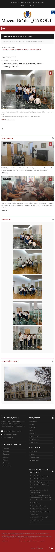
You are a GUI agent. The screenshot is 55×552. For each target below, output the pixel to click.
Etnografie (33, 427)
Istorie (32, 424)
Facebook (6, 448)
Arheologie (33, 421)
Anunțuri (32, 454)
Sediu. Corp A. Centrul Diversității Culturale (39, 486)
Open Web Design (14, 541)
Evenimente (11, 47)
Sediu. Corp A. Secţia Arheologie (39, 476)
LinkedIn (6, 457)
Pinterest (6, 463)
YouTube (6, 451)
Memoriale (33, 433)
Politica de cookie (24, 541)
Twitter (5, 460)
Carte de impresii (35, 523)
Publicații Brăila (34, 457)
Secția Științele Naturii (36, 520)
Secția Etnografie (35, 503)
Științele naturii (34, 436)
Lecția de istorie (35, 460)
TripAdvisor (7, 466)
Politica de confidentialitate (37, 541)
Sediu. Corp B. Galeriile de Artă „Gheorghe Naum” (39, 491)
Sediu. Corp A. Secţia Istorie (38, 479)
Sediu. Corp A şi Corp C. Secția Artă (40, 482)
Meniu (24, 5)
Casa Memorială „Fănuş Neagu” (39, 517)
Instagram (6, 454)
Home (4, 47)
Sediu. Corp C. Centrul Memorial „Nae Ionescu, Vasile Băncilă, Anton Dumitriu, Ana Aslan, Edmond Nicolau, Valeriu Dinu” (41, 497)
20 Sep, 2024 (14, 61)
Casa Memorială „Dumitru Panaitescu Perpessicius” (40, 513)
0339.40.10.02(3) (8, 437)
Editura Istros (34, 442)
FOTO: (3, 120)
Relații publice (34, 439)
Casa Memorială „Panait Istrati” (39, 509)
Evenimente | (5, 61)
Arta (31, 430)
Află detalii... (4, 173)
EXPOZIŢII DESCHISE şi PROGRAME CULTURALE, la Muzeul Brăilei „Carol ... (23, 41)
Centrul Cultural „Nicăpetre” (38, 506)
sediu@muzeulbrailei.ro (10, 434)
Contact (40, 548)
